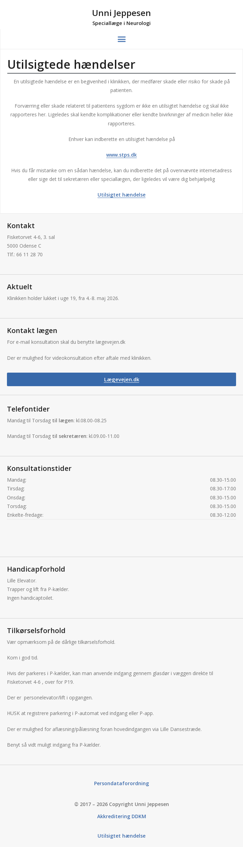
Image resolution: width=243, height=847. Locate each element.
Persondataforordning (121, 783)
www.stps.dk (121, 154)
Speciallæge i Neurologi (121, 22)
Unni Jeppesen (121, 12)
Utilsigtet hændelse (121, 194)
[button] (121, 39)
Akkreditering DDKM (121, 816)
